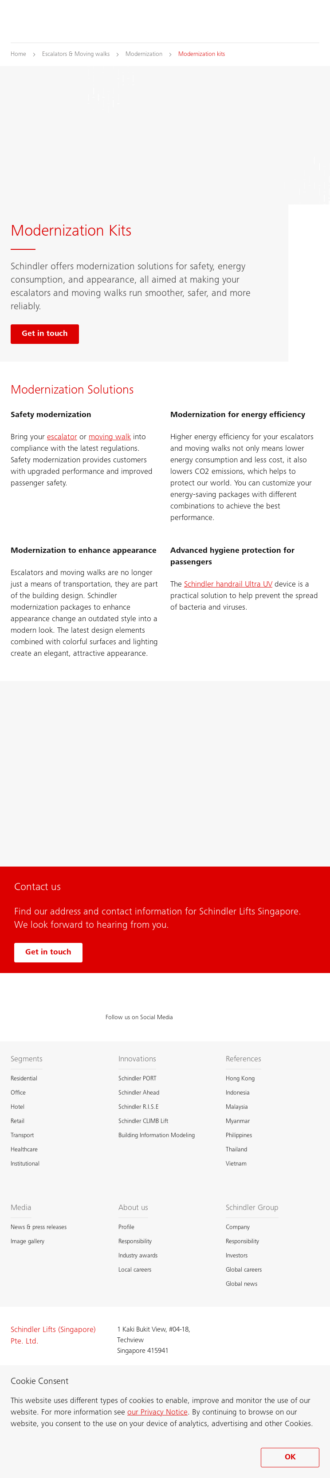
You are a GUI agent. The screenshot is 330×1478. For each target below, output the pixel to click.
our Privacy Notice (157, 1413)
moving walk (110, 437)
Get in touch (48, 953)
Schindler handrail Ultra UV (228, 585)
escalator (62, 437)
